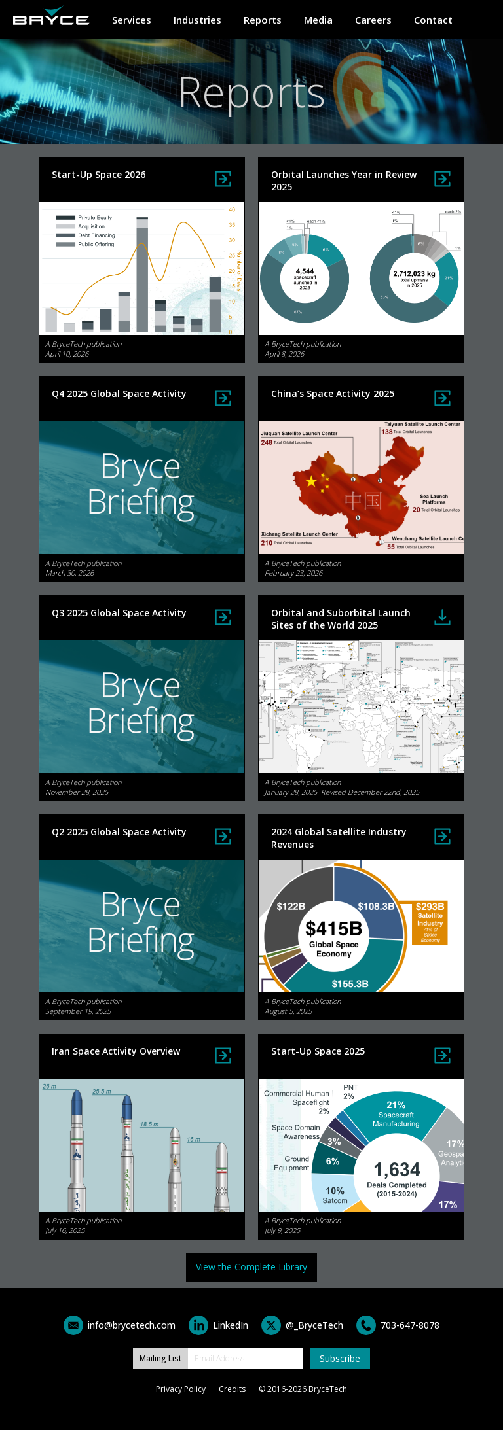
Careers (373, 19)
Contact (433, 19)
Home (51, 15)
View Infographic (223, 398)
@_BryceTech (314, 1325)
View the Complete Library (251, 1267)
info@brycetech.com (132, 1325)
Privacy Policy (181, 1389)
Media (318, 19)
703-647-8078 (410, 1325)
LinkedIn (230, 1325)
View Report (223, 179)
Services (131, 19)
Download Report (442, 617)
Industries (197, 19)
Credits (232, 1389)
